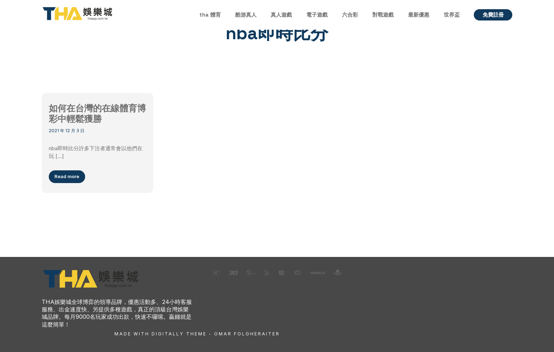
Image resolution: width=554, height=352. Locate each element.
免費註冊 (493, 14)
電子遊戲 (317, 14)
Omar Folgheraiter (247, 333)
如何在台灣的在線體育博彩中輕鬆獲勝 (97, 114)
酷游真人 (246, 14)
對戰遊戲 (383, 14)
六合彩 (350, 14)
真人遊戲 (281, 14)
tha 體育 (210, 14)
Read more (66, 176)
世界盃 (452, 14)
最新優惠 (418, 14)
